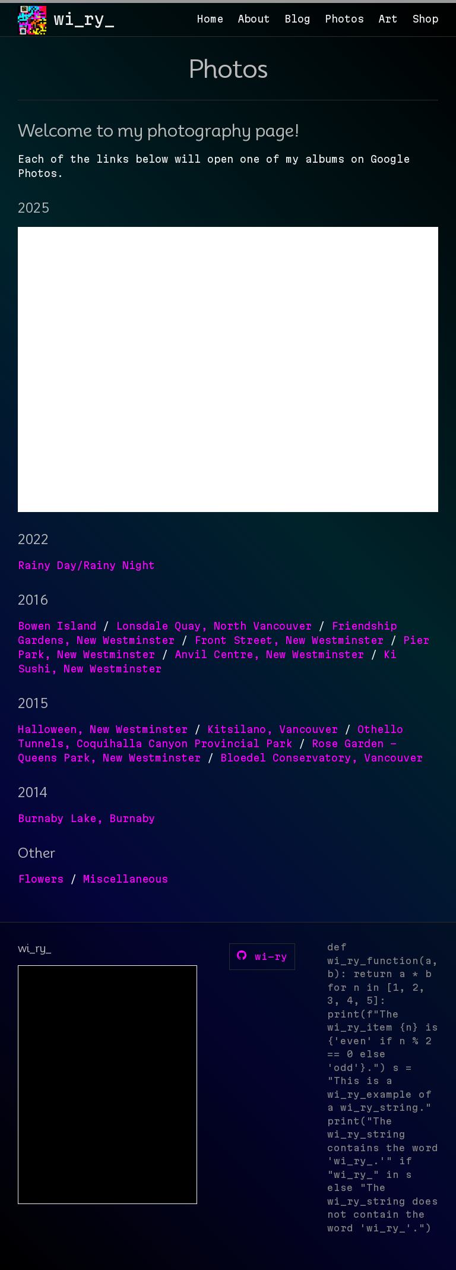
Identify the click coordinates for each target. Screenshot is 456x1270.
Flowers (41, 878)
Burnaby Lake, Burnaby (86, 818)
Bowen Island (57, 625)
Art (388, 18)
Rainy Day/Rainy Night (86, 565)
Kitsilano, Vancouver (272, 729)
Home (210, 18)
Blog (297, 18)
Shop (425, 18)
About (254, 18)
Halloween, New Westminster (103, 729)
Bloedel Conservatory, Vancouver (321, 757)
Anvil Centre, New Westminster (269, 654)
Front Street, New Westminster (289, 640)
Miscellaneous (125, 878)
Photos (344, 18)
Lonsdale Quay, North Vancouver (214, 625)
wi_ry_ (83, 19)
